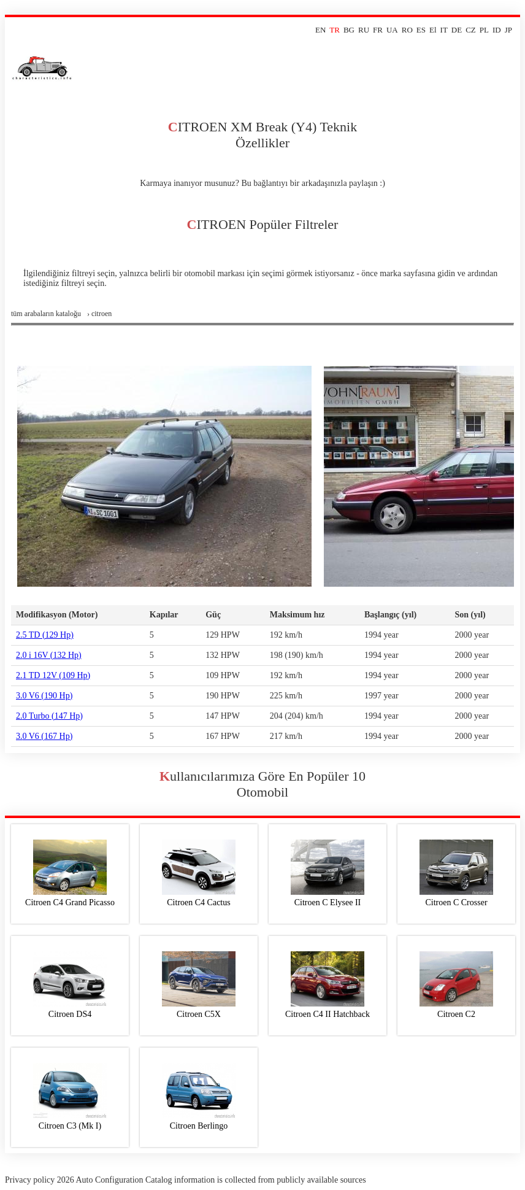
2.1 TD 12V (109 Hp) (53, 675)
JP (508, 29)
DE (456, 29)
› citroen (99, 313)
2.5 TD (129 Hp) (45, 634)
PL (484, 29)
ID (496, 29)
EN (320, 29)
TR (334, 29)
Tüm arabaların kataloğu (46, 313)
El (433, 29)
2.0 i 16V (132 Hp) (49, 655)
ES (421, 29)
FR (378, 29)
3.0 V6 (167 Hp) (44, 736)
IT (444, 29)
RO (407, 29)
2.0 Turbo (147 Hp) (49, 716)
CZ (471, 29)
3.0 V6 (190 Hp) (44, 695)
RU (363, 29)
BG (348, 29)
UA (392, 29)
